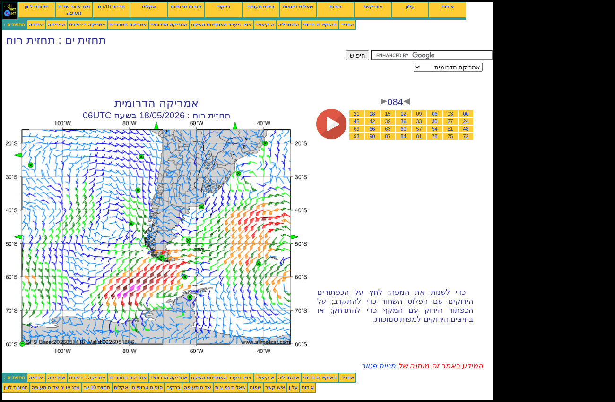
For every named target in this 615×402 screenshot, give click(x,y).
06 (435, 114)
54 (435, 129)
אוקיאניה (264, 24)
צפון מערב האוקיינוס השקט (221, 24)
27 (450, 121)
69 (357, 129)
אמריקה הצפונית (87, 24)
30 (435, 121)
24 (466, 121)
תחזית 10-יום (111, 6)
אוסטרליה (288, 24)
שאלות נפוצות (298, 6)
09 (419, 114)
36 (404, 121)
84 (404, 136)
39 (388, 121)
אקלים (149, 6)
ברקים (223, 6)
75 (450, 136)
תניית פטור (378, 366)
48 (466, 129)
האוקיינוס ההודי (320, 24)
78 (435, 136)
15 (388, 114)
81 (419, 136)
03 (450, 114)
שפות (335, 6)
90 (372, 136)
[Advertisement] (174, 71)
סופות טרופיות (186, 6)
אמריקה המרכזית (128, 24)
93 (357, 136)
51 (450, 129)
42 (372, 121)
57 (419, 129)
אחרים (347, 24)
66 (372, 129)
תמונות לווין (37, 6)
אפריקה (56, 24)
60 (404, 129)
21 (357, 114)
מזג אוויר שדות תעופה (74, 10)
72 (466, 136)
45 (357, 121)
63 (388, 129)
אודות (448, 6)
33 (419, 121)
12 (404, 114)
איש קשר (373, 6)
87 (388, 136)
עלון (410, 6)
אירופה (36, 24)
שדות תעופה (261, 6)
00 (466, 114)
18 (372, 114)
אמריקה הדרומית (168, 24)
